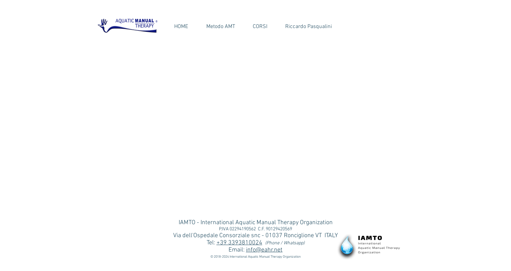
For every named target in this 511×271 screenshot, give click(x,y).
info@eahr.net (264, 250)
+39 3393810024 (239, 242)
